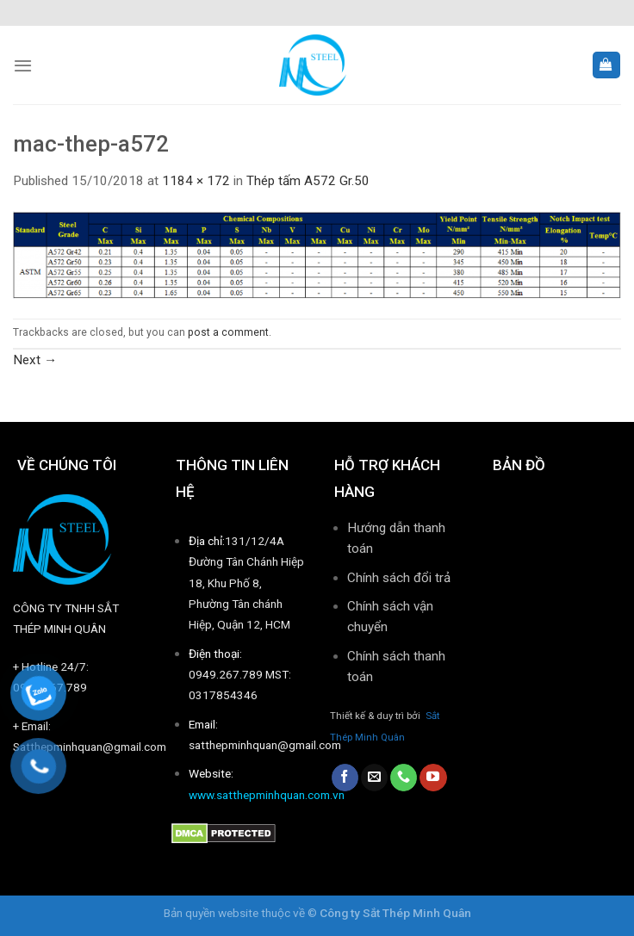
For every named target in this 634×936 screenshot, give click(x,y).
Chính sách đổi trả (399, 578)
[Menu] (23, 65)
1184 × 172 (196, 181)
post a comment (228, 332)
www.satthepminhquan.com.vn (267, 795)
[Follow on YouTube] (433, 777)
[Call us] (403, 777)
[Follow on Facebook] (345, 777)
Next (35, 360)
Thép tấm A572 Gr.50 (308, 181)
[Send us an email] (374, 777)
